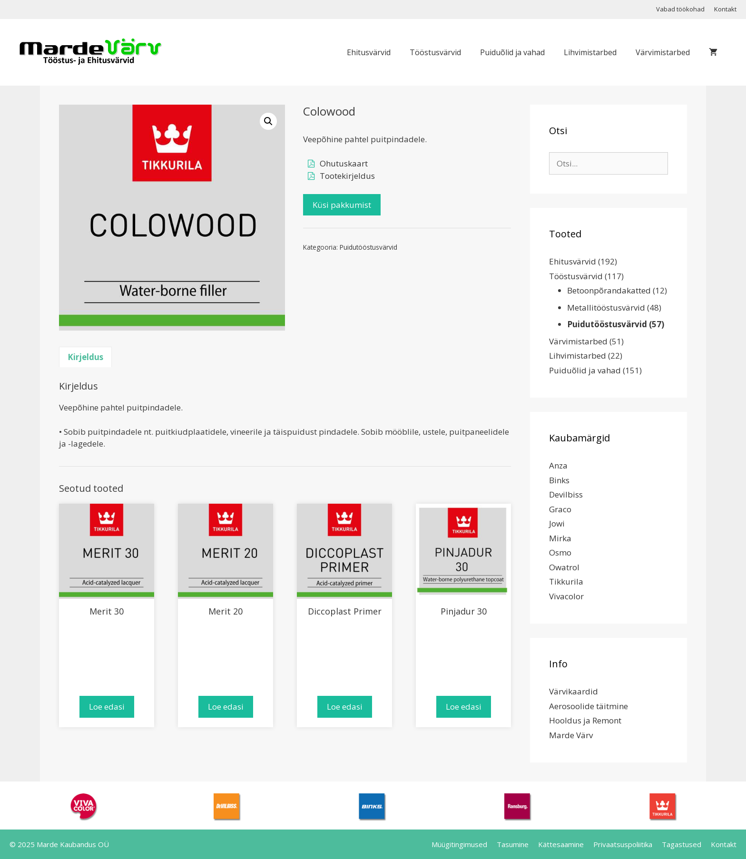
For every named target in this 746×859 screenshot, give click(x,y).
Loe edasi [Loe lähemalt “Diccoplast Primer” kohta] (345, 706)
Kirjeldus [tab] (85, 356)
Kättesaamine (561, 844)
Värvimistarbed (663, 52)
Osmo (560, 552)
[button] (268, 121)
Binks (559, 480)
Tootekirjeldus (347, 175)
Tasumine (513, 844)
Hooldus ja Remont (585, 720)
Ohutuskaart (344, 163)
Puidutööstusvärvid (368, 247)
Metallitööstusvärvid (606, 307)
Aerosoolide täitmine (588, 706)
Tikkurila (566, 581)
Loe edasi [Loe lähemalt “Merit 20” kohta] (226, 706)
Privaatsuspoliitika (622, 844)
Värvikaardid (573, 691)
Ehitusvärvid (369, 52)
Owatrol (564, 567)
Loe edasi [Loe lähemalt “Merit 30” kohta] (107, 706)
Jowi (557, 523)
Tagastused (681, 844)
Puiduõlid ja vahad (512, 52)
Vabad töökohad (680, 9)
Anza (558, 465)
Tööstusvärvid (435, 52)
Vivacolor (566, 596)
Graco (560, 509)
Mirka (560, 538)
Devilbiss (566, 494)
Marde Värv (571, 735)
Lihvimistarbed (590, 52)
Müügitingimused (459, 844)
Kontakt (725, 9)
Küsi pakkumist (342, 204)
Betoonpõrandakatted (609, 290)
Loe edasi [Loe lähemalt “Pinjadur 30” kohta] (463, 706)
